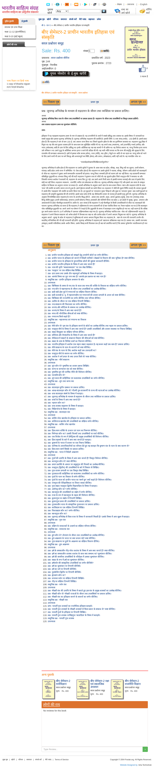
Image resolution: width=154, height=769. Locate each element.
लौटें (47, 82)
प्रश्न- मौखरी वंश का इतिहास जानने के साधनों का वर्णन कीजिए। (73, 596)
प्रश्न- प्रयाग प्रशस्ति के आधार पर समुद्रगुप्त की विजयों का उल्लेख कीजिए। (76, 464)
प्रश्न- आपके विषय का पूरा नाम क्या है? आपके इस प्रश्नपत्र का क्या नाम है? (77, 276)
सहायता (91, 19)
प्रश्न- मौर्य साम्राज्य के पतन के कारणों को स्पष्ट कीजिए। (69, 347)
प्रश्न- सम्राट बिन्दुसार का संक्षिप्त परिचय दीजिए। (66, 332)
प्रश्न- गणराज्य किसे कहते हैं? (59, 316)
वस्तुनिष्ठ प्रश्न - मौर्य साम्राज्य (58, 359)
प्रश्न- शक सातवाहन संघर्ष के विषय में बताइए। (65, 393)
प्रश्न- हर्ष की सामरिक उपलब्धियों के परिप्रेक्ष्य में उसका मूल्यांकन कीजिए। (76, 556)
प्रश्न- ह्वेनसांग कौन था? (57, 575)
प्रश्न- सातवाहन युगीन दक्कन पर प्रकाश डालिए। (66, 387)
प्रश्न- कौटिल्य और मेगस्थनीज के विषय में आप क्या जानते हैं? (71, 335)
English (143, 4)
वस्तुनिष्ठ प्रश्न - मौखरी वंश (58, 600)
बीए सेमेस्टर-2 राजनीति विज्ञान (133, 682)
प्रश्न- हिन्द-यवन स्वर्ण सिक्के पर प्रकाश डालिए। (66, 449)
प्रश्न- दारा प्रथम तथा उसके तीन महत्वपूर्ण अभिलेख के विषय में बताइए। (75, 273)
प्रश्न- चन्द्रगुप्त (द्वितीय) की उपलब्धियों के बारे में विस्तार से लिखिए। (73, 467)
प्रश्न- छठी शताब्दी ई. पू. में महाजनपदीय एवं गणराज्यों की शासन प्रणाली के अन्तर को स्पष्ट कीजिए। (86, 295)
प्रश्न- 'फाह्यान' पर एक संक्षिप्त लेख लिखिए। (64, 270)
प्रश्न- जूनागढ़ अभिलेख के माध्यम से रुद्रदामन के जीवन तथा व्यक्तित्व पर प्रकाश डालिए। (82, 396)
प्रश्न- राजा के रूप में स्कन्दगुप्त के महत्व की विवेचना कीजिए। (71, 495)
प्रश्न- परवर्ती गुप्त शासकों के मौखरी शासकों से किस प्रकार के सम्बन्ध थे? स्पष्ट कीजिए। (81, 609)
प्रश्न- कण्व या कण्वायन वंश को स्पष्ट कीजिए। (65, 369)
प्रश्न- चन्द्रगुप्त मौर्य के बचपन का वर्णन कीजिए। (66, 353)
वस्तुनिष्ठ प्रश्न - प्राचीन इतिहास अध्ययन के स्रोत (66, 279)
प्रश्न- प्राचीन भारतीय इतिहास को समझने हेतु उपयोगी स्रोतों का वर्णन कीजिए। (78, 255)
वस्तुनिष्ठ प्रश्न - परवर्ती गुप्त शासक (61, 618)
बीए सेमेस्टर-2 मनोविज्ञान (63, 682)
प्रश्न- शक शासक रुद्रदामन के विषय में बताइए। (66, 406)
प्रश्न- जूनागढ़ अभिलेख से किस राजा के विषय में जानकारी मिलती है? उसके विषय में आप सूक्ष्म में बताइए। (89, 516)
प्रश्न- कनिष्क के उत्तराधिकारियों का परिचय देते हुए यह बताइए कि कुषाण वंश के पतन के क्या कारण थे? (88, 446)
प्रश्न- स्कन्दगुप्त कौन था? (57, 513)
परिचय (55, 19)
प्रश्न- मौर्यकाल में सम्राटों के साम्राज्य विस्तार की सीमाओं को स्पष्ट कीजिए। (76, 338)
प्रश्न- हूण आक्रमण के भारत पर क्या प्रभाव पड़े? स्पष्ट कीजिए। (71, 538)
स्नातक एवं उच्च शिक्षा (13, 27)
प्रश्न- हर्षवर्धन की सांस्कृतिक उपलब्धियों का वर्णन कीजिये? (70, 563)
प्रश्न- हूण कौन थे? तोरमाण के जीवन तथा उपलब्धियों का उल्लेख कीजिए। (76, 535)
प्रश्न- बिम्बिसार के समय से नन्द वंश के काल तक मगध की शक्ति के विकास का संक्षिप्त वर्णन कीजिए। (87, 286)
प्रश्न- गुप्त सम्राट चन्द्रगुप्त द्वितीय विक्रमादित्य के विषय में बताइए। (72, 486)
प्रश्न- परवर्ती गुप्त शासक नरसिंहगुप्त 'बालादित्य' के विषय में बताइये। (74, 615)
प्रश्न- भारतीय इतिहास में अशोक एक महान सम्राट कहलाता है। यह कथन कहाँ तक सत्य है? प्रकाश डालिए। (89, 344)
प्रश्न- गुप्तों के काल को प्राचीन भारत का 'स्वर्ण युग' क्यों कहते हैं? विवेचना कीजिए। (80, 479)
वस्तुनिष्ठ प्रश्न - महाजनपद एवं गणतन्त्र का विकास (67, 319)
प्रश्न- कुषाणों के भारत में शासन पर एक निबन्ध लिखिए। (69, 443)
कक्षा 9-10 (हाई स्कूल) (14, 36)
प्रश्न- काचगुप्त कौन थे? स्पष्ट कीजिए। (62, 461)
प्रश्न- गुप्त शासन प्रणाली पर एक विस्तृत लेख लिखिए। (68, 470)
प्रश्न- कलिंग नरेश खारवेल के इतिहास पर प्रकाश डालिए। (69, 418)
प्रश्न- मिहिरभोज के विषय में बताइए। (62, 409)
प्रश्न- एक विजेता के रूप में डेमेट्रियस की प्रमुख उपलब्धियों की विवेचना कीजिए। (78, 436)
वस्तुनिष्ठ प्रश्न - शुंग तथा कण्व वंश (61, 381)
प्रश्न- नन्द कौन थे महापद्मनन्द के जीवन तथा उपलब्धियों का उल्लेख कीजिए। (77, 289)
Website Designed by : (129, 765)
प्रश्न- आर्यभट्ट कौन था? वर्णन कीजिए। (62, 489)
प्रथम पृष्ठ (95, 102)
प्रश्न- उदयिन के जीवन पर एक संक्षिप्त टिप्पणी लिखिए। (69, 301)
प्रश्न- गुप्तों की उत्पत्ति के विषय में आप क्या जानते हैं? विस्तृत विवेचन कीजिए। (78, 458)
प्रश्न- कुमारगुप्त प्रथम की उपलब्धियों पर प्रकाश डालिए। (69, 501)
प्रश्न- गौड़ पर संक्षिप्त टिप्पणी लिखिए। (62, 581)
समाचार (64, 19)
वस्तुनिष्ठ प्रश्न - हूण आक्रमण (58, 544)
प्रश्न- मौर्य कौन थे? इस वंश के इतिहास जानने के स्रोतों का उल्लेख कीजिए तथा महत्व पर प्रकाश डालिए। (88, 326)
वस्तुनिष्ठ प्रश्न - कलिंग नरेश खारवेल (61, 424)
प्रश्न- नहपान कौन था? (56, 403)
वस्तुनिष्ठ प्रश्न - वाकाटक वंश (59, 529)
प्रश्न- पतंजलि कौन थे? (56, 375)
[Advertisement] (95, 646)
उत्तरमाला (51, 282)
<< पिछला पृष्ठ (51, 101)
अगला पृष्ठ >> (138, 101)
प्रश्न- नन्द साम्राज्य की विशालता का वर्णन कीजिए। (67, 304)
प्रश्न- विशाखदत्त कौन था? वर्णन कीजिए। (64, 510)
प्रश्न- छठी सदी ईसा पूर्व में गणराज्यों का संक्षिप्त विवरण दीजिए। (72, 292)
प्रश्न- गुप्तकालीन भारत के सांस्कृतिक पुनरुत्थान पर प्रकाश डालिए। (73, 504)
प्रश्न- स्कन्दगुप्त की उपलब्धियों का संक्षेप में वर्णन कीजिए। (70, 492)
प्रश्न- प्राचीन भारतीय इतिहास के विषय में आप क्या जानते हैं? (71, 264)
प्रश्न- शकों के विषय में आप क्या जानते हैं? (64, 399)
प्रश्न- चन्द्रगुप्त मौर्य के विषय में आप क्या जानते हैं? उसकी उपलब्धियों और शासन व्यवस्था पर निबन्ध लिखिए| (90, 329)
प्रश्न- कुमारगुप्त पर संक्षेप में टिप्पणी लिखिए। (65, 498)
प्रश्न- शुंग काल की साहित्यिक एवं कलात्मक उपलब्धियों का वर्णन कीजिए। (76, 378)
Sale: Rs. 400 (56, 50)
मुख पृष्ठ (41, 19)
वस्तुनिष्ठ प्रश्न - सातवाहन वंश (59, 412)
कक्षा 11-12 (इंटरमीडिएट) (15, 31)
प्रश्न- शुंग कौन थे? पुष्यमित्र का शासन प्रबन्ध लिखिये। (68, 366)
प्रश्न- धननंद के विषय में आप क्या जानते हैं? (65, 310)
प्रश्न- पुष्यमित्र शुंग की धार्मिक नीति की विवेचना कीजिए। (70, 372)
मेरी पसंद (82, 19)
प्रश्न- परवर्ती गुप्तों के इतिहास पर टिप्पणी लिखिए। (67, 612)
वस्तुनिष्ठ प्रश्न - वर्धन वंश (57, 584)
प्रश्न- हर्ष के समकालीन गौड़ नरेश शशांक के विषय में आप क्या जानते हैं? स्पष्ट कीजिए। (81, 550)
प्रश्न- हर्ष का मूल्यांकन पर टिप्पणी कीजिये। (64, 566)
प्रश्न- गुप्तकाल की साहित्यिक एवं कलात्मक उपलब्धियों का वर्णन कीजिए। (76, 473)
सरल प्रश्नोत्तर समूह (53, 43)
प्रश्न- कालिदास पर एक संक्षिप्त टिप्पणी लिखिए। (66, 507)
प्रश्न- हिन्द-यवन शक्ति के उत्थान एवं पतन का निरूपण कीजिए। (72, 430)
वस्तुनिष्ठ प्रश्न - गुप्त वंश (57, 520)
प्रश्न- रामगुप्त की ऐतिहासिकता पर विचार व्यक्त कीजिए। (70, 483)
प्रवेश (99, 19)
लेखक (119, 4)
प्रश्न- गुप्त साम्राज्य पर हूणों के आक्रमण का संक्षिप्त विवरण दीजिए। (73, 541)
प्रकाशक (130, 4)
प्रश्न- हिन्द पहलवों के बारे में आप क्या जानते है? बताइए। (69, 439)
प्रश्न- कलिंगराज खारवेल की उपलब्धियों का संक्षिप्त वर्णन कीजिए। (73, 421)
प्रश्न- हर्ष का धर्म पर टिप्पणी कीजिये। (62, 569)
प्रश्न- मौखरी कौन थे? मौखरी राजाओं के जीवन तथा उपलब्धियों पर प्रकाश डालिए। (79, 593)
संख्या (85, 51)
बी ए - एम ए (46, 25)
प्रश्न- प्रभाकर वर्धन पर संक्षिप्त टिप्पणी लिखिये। (66, 578)
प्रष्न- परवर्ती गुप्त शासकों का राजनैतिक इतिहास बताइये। (70, 606)
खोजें (49, 19)
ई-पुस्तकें (25, 21)
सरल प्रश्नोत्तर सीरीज (60, 58)
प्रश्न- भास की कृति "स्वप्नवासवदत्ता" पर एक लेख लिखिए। (70, 267)
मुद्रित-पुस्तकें (9, 21)
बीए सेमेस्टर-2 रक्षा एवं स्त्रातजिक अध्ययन (99, 684)
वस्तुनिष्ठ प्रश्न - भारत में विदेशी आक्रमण (63, 452)
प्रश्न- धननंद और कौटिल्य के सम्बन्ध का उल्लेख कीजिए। (69, 307)
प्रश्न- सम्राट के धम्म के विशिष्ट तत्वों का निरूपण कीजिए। (70, 341)
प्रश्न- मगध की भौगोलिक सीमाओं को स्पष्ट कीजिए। (67, 313)
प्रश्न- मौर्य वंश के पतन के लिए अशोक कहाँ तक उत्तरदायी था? (72, 350)
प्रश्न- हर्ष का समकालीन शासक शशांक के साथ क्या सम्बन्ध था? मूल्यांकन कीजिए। (80, 553)
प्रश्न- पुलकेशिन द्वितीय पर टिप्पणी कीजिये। (64, 572)
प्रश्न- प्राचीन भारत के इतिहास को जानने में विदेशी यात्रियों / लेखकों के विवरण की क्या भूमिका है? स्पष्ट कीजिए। (91, 258)
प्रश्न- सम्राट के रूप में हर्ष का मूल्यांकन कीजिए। (66, 560)
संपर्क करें (73, 19)
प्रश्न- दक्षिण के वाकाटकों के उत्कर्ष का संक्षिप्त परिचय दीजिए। (72, 526)
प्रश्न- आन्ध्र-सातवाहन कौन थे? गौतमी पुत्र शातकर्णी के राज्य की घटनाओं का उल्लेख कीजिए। (84, 390)
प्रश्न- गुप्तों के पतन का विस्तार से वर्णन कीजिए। (66, 476)
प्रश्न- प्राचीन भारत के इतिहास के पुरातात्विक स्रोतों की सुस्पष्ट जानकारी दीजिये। (78, 261)
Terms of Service (62, 760)
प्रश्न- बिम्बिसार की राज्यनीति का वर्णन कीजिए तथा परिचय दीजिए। (74, 298)
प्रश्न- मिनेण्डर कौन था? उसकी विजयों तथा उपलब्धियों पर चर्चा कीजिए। (76, 433)
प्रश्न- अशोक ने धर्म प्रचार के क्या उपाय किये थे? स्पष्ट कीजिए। (72, 356)
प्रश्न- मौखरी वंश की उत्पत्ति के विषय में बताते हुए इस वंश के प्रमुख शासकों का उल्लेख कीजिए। (85, 590)
